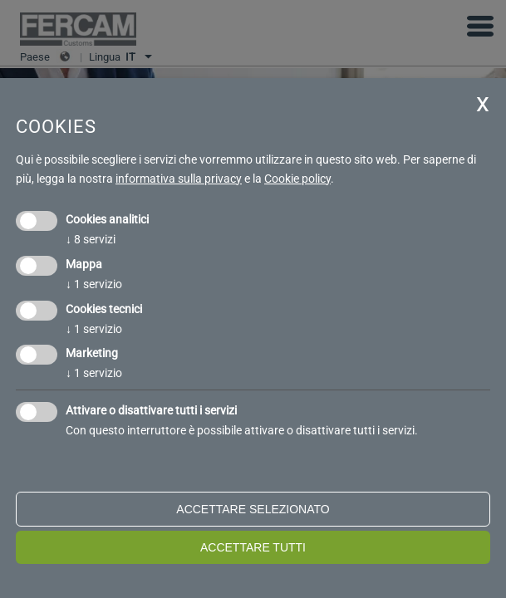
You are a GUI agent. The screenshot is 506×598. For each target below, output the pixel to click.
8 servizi (90, 239)
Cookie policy (297, 178)
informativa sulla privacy (178, 178)
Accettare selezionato (252, 509)
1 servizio (94, 284)
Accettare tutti (253, 547)
